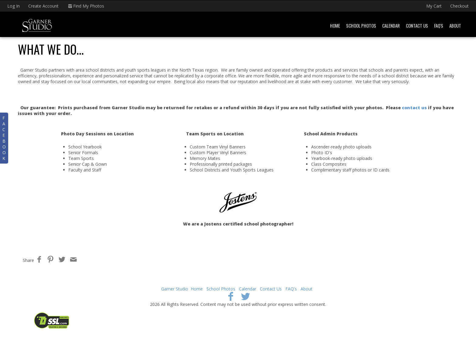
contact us (414, 107)
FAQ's (438, 25)
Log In (13, 6)
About (455, 25)
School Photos (361, 25)
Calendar (391, 25)
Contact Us (417, 25)
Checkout (459, 6)
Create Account (43, 6)
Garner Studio (174, 289)
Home (335, 25)
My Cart (434, 6)
